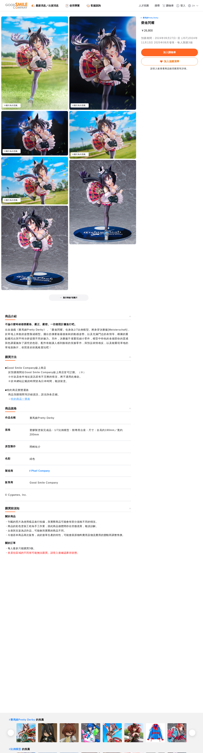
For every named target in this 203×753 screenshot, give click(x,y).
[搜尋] (155, 5)
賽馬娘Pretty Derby (150, 18)
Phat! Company (40, 470)
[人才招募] (141, 5)
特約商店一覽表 (20, 399)
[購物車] (168, 5)
